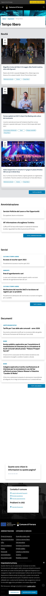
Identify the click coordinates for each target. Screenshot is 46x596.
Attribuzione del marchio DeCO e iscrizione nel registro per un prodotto (20, 290)
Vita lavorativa (20, 542)
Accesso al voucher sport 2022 (14, 259)
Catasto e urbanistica (22, 551)
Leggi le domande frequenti (18, 493)
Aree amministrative (7, 539)
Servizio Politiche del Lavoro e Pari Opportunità (21, 211)
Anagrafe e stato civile (23, 536)
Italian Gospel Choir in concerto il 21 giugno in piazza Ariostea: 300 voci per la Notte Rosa (23, 171)
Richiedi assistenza (16, 496)
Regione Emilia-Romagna (6, 2)
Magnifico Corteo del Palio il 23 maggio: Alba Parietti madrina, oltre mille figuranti (23, 68)
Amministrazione (7, 531)
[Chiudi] (44, 562)
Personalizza (15, 592)
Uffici (2, 542)
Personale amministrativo (6, 553)
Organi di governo (6, 536)
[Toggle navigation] (3, 7)
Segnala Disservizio (16, 507)
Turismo (18, 554)
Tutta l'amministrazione (34, 235)
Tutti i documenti (36, 386)
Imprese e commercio (22, 545)
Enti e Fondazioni (6, 545)
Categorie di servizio (23, 531)
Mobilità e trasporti (22, 557)
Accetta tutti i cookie (29, 592)
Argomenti (11, 19)
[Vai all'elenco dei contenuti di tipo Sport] (21, 130)
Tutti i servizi (37, 304)
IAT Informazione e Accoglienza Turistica (18, 222)
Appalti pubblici (20, 548)
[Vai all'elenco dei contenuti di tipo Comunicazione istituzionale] (10, 130)
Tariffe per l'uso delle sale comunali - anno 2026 (21, 328)
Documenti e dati (6, 557)
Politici (3, 548)
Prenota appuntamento (17, 499)
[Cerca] (44, 7)
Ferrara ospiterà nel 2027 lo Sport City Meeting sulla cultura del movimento (22, 117)
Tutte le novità (36, 192)
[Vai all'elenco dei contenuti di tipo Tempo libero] (26, 79)
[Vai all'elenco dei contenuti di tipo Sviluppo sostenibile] (31, 130)
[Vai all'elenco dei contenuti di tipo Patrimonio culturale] (8, 79)
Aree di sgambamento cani (13, 273)
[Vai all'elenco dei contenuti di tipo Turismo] (18, 79)
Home (4, 19)
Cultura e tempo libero (23, 539)
